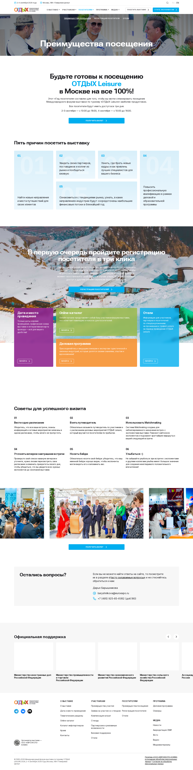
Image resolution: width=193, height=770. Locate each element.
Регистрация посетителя (106, 18)
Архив (63, 730)
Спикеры (157, 711)
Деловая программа (163, 706)
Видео (156, 740)
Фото (155, 735)
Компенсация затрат (101, 715)
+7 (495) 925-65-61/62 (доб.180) (114, 598)
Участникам (69, 10)
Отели (126, 18)
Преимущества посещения (77, 18)
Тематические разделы (71, 715)
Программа (102, 10)
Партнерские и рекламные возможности (104, 726)
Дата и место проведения (73, 711)
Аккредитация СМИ (162, 730)
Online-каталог (67, 720)
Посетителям (86, 10)
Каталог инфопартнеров (72, 725)
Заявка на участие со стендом (106, 711)
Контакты (64, 735)
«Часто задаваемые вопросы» (127, 577)
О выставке (53, 10)
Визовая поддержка (101, 733)
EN (177, 3)
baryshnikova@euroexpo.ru (111, 593)
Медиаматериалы (161, 745)
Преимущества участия (102, 706)
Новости (157, 725)
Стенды (95, 720)
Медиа (115, 10)
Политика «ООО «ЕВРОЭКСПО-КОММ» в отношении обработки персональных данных (161, 759)
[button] (168, 637)
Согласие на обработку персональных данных (158, 762)
